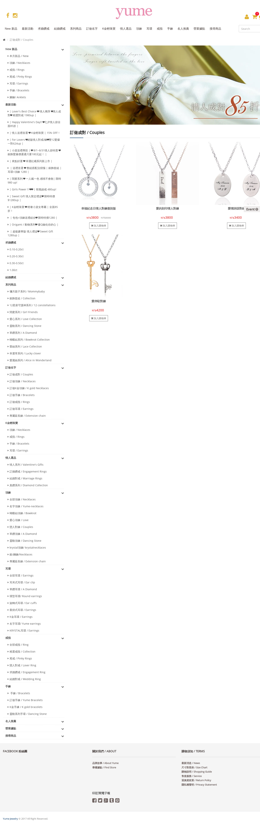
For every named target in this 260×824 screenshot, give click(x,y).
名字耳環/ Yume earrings (24, 623)
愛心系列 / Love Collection (25, 319)
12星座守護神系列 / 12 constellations (32, 305)
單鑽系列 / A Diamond (22, 332)
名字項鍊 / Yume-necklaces (25, 506)
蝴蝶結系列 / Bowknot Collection (29, 339)
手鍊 (34, 686)
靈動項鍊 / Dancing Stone (24, 540)
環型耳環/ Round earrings (25, 596)
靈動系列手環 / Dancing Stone (27, 714)
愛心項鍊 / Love (18, 520)
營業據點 (34, 729)
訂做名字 (34, 368)
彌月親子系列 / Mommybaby (26, 291)
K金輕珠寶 (34, 423)
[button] (246, 16)
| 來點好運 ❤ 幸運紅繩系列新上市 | (30, 161)
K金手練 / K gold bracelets (25, 707)
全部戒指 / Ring (18, 644)
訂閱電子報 (101, 793)
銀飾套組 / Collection (21, 298)
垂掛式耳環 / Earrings (22, 610)
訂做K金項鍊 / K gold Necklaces (28, 388)
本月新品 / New (18, 56)
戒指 (34, 638)
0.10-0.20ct (16, 249)
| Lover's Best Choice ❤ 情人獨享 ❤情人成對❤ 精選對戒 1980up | (34, 113)
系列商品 (34, 285)
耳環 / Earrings (18, 83)
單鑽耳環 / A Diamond (22, 589)
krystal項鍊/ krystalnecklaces (27, 547)
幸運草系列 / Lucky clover (24, 353)
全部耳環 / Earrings (21, 575)
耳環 (34, 569)
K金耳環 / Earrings (20, 617)
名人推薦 (34, 721)
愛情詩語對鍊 (236, 208)
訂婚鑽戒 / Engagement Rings (27, 471)
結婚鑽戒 (34, 277)
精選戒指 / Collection (21, 651)
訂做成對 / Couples (20, 374)
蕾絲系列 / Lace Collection (25, 346)
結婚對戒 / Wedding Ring (24, 679)
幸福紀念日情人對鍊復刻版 (98, 208)
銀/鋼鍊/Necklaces (20, 554)
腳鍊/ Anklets (17, 97)
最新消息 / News (191, 763)
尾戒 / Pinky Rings (20, 76)
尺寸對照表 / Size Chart (194, 767)
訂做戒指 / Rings (19, 402)
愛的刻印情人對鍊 (167, 208)
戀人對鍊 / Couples (20, 527)
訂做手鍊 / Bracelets (21, 395)
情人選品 (34, 458)
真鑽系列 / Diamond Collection (28, 485)
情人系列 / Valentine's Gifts (25, 464)
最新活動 (34, 105)
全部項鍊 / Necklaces (22, 499)
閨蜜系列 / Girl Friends (23, 312)
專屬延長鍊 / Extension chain (27, 415)
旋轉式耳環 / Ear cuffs (22, 603)
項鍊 (34, 493)
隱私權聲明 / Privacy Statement (199, 784)
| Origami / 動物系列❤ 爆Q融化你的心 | (33, 224)
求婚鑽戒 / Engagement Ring (26, 672)
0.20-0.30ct (16, 256)
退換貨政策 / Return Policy (196, 780)
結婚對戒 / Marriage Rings (25, 478)
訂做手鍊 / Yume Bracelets (25, 700)
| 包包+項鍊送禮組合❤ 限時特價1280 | (32, 217)
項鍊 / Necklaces (19, 63)
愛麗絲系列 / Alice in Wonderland (30, 360)
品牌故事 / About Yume (105, 763)
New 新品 (34, 49)
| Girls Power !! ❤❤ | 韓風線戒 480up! (32, 189)
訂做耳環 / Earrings (21, 409)
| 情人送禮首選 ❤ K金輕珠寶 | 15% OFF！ (34, 133)
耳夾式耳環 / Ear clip (21, 582)
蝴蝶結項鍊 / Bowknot (22, 513)
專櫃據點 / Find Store (104, 767)
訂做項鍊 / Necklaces (22, 381)
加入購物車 (98, 225)
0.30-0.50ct (16, 263)
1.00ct (12, 270)
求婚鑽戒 (34, 243)
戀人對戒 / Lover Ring (22, 665)
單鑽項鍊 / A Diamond (22, 534)
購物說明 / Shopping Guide (197, 771)
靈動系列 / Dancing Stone (24, 326)
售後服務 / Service (192, 776)
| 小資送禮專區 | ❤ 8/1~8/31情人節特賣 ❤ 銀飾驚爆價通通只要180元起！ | (34, 152)
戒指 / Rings (16, 69)
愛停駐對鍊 (99, 301)
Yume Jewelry (10, 818)
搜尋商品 (34, 736)
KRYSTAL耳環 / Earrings (23, 630)
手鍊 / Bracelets (18, 90)
